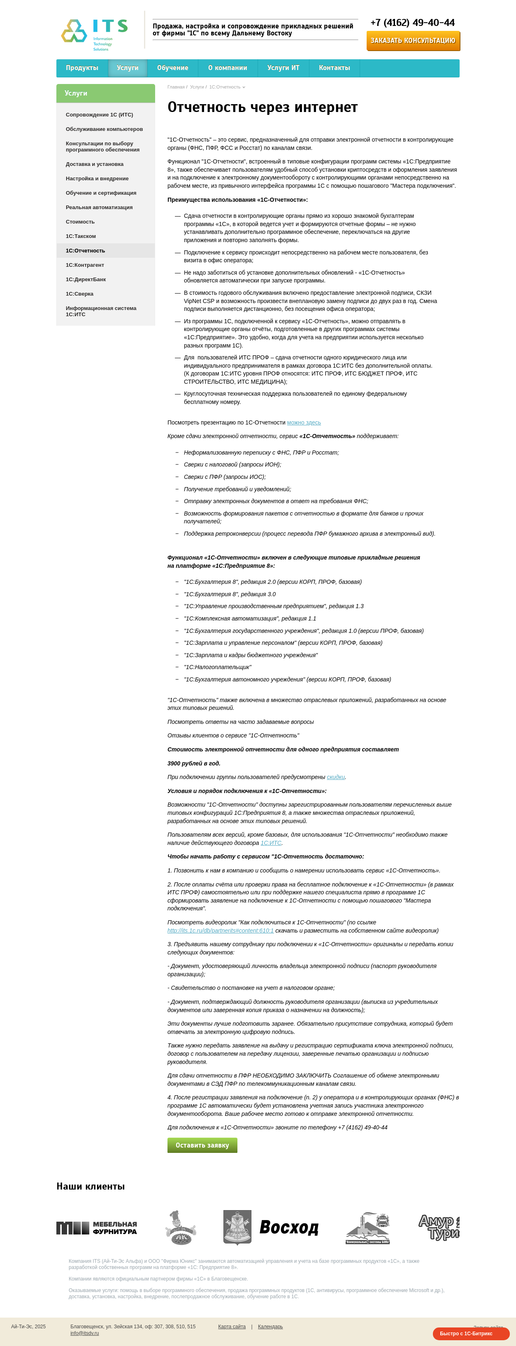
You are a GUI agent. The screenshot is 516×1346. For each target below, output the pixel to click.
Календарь (270, 1327)
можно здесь (304, 422)
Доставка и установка (94, 164)
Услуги (128, 67)
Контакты (334, 67)
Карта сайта (232, 1327)
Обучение (172, 67)
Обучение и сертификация (101, 193)
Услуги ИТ (283, 67)
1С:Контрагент (85, 265)
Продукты (82, 67)
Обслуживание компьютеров (104, 129)
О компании (227, 67)
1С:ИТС (271, 843)
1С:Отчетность (85, 250)
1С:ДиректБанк (86, 279)
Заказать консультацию (413, 40)
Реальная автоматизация (99, 207)
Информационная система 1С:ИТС (101, 311)
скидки (336, 777)
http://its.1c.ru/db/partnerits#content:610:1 (220, 930)
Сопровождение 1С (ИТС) (99, 115)
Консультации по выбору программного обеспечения (102, 146)
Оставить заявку (202, 1145)
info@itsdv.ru (84, 1333)
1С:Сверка (79, 294)
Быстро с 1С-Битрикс (466, 1334)
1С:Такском (81, 236)
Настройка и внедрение (97, 178)
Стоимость (80, 222)
